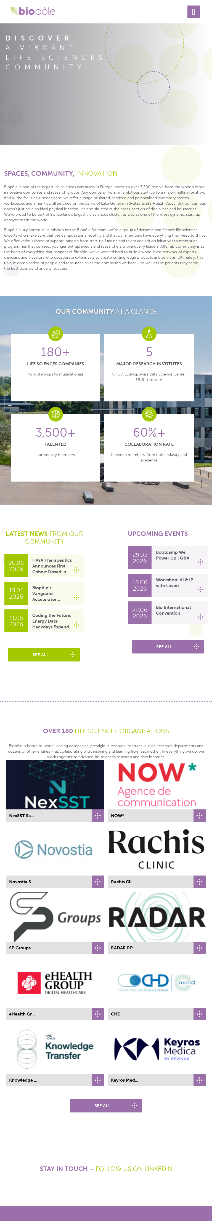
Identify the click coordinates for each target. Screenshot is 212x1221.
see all (41, 654)
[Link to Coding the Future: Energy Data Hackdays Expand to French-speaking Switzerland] (16, 620)
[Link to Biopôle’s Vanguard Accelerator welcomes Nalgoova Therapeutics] (16, 593)
